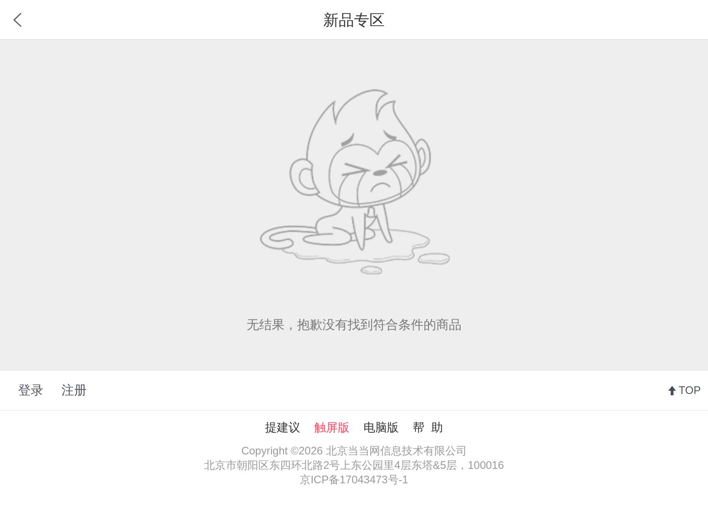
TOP (690, 390)
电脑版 (381, 427)
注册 (74, 390)
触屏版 (331, 427)
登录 (30, 390)
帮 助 (427, 427)
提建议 (282, 427)
